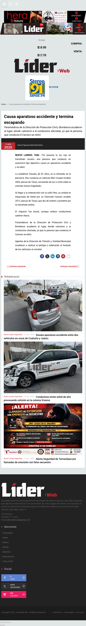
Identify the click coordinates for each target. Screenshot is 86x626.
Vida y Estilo (8, 561)
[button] (10, 4)
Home (3, 104)
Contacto (80, 612)
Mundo (6, 547)
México (6, 542)
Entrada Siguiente (69, 266)
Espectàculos (8, 556)
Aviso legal (68, 612)
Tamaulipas (8, 533)
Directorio (57, 612)
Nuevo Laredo (9, 335)
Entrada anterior (16, 266)
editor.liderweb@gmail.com (18, 520)
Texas (5, 537)
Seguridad (18, 335)
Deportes (6, 552)
